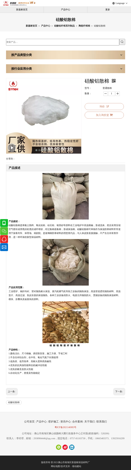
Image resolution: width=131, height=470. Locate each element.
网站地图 (55, 466)
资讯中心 (65, 421)
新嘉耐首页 (22, 9)
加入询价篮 (104, 114)
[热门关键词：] (122, 42)
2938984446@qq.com (44, 438)
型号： (88, 88)
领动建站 (76, 466)
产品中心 (65, 9)
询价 (104, 106)
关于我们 (89, 421)
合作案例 (77, 421)
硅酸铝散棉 (14, 402)
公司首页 (29, 421)
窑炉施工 (53, 421)
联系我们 (101, 421)
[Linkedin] (71, 447)
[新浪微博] (65, 447)
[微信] (58, 447)
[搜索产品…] (62, 42)
